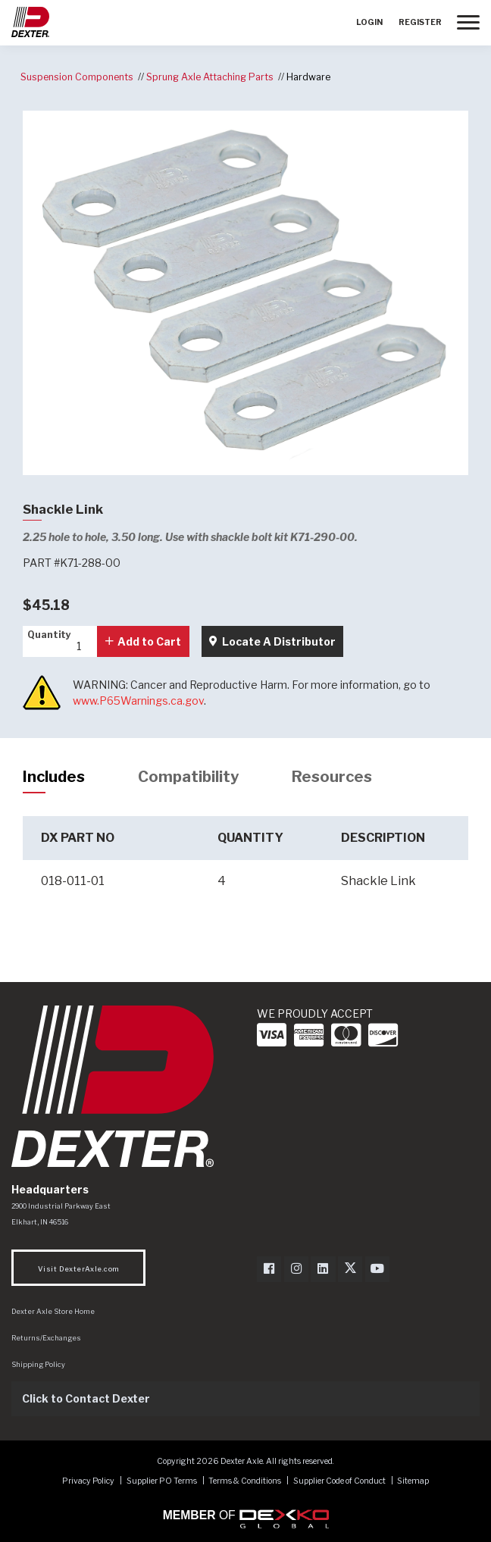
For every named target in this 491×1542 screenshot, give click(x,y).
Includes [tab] (54, 777)
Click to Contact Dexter (86, 1398)
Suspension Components (76, 77)
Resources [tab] (332, 777)
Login (369, 22)
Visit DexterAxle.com (78, 1269)
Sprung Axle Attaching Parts (210, 77)
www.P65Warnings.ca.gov (138, 700)
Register (420, 22)
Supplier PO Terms (162, 1481)
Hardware (308, 77)
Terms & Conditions (244, 1481)
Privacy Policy (88, 1481)
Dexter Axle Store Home (53, 1311)
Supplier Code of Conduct (340, 1481)
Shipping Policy (38, 1364)
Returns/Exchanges (46, 1338)
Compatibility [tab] (188, 777)
